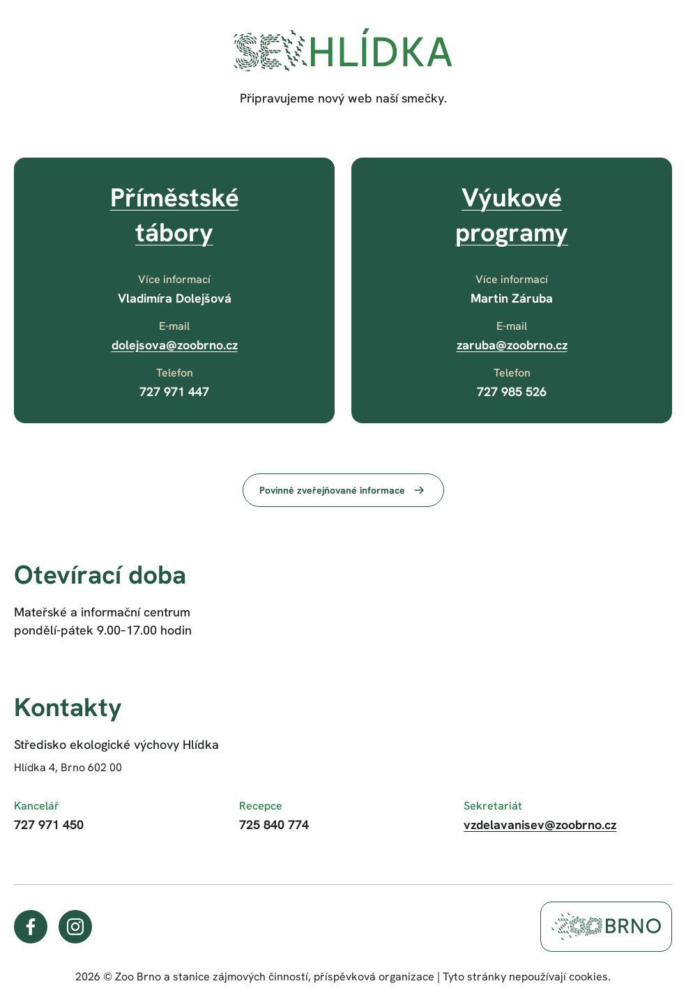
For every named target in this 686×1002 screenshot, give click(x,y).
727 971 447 (174, 392)
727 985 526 (512, 392)
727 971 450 (49, 825)
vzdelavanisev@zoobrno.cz (540, 825)
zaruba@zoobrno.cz (512, 345)
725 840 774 (274, 825)
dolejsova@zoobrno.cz (175, 345)
